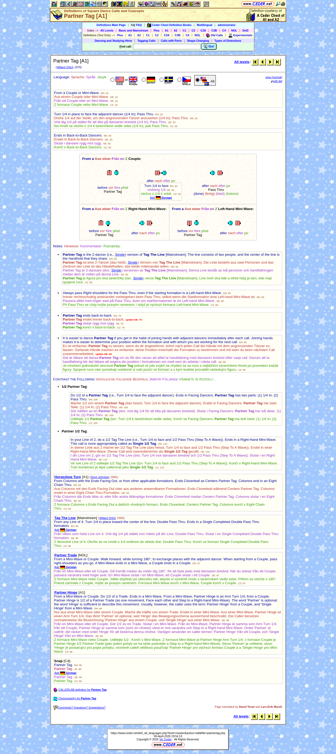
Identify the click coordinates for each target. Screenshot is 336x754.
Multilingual (204, 25)
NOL (234, 30)
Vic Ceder (165, 739)
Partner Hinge (65, 592)
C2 (193, 30)
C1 (184, 30)
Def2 (246, 30)
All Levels (106, 30)
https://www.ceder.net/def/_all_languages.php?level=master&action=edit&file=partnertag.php (168, 733)
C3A (203, 30)
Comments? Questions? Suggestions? (80, 707)
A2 (175, 30)
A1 (167, 30)
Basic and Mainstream (133, 30)
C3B (214, 30)
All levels (241, 62)
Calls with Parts (171, 40)
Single (120, 254)
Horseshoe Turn (67, 477)
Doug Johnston (100, 477)
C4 (224, 30)
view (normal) (273, 77)
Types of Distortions (227, 40)
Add (161, 197)
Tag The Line (65, 518)
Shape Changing (198, 40)
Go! (208, 46)
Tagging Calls (146, 40)
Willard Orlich (65, 67)
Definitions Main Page (111, 25)
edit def (276, 81)
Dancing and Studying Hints (113, 40)
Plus (157, 30)
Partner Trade (65, 555)
